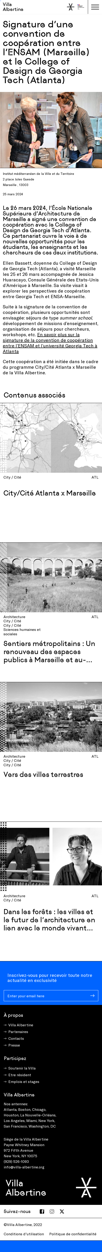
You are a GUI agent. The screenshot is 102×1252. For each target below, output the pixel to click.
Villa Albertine (13, 7)
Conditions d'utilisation (24, 1234)
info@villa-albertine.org (24, 1167)
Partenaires (18, 1031)
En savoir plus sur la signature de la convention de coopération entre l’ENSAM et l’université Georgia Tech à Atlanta (50, 343)
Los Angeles (14, 1120)
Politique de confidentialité (72, 1234)
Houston (11, 1115)
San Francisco (15, 1126)
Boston (24, 1109)
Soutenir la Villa (22, 1068)
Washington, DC (42, 1126)
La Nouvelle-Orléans (38, 1115)
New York (46, 1120)
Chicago (39, 1109)
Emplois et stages (23, 1081)
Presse (14, 1045)
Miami (31, 1120)
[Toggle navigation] (95, 7)
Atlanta (10, 1109)
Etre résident (19, 1075)
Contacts (16, 1038)
